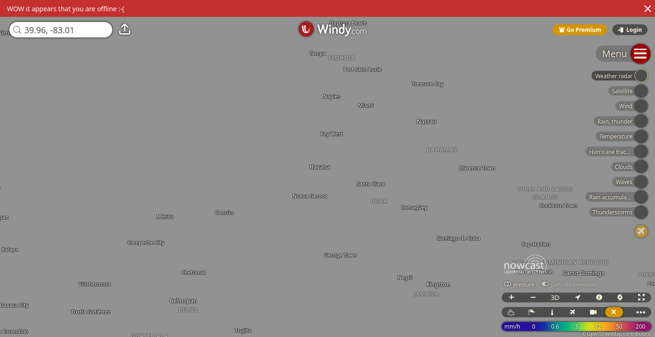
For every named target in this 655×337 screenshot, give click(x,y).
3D (555, 297)
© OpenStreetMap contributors (616, 333)
